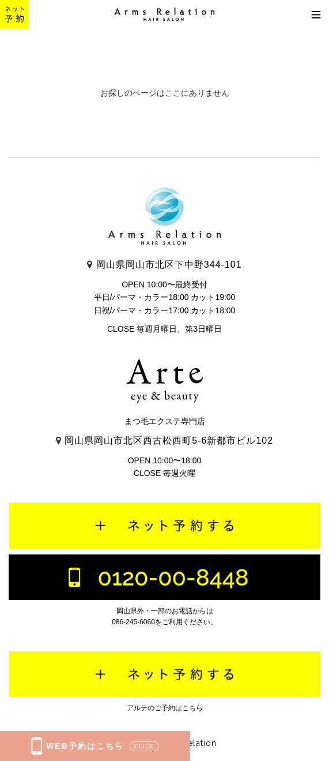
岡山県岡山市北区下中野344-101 (164, 264)
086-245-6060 (133, 622)
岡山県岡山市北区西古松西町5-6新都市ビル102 (164, 440)
